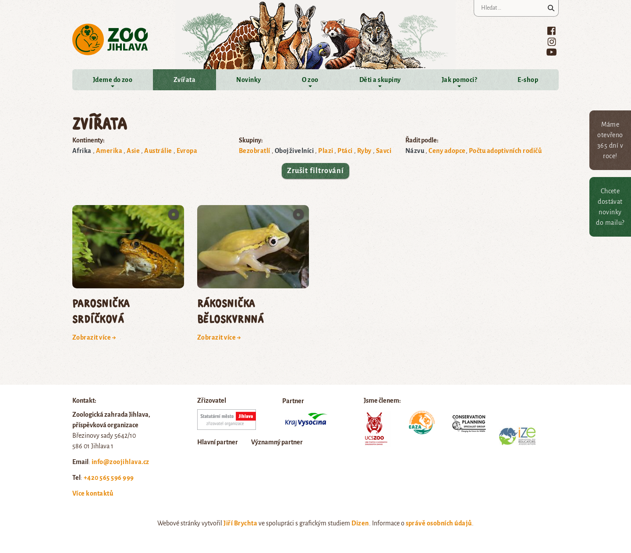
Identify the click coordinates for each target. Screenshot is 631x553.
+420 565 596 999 (109, 477)
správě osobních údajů (439, 523)
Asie (133, 150)
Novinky (248, 79)
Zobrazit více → (94, 337)
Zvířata (184, 79)
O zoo (310, 79)
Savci (383, 150)
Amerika (109, 150)
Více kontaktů (92, 493)
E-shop (528, 79)
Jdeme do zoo (113, 79)
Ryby (364, 150)
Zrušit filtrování (315, 171)
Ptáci (344, 150)
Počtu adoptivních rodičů (505, 150)
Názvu (414, 150)
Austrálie (158, 150)
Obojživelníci (294, 150)
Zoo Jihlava (110, 40)
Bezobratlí (254, 150)
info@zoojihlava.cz (120, 461)
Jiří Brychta (240, 523)
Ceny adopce (447, 150)
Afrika (82, 150)
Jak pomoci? (459, 79)
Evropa (187, 150)
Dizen (360, 523)
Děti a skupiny (380, 79)
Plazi (325, 150)
